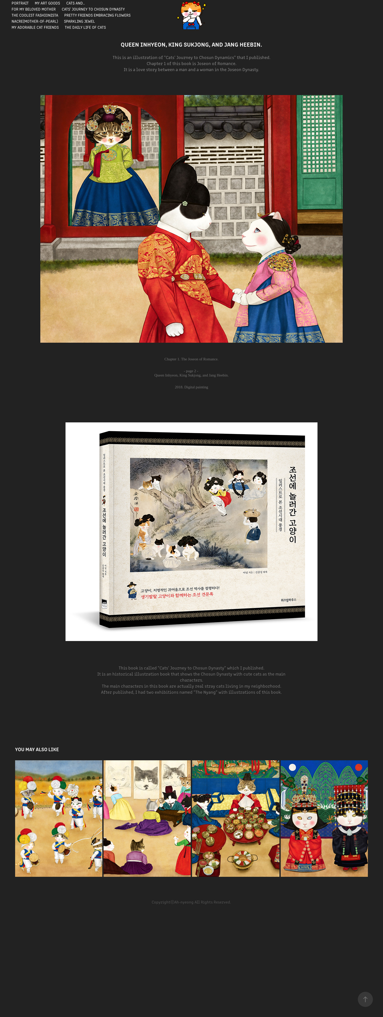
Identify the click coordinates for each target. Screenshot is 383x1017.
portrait (20, 3)
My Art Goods (47, 3)
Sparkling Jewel (79, 21)
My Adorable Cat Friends (35, 27)
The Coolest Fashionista (35, 15)
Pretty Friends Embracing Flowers (97, 15)
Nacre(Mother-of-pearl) (35, 21)
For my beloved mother (34, 9)
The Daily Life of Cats (85, 27)
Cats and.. (75, 3)
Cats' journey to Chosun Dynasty (93, 9)
